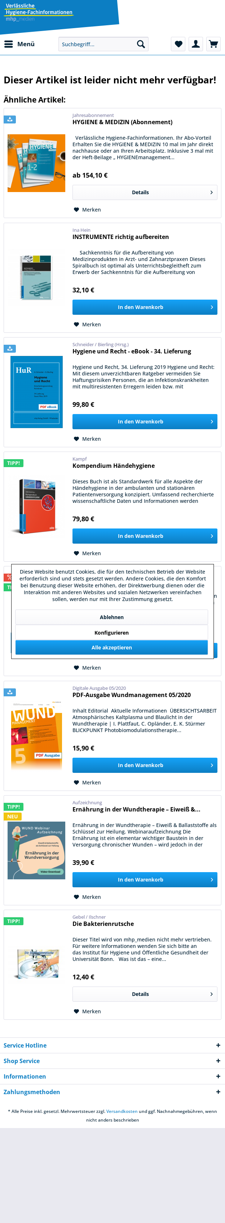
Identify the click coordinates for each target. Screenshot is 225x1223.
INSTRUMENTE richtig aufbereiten (120, 237)
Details (172, 191)
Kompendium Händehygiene (113, 466)
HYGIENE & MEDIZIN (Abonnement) (122, 122)
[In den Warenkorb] (144, 307)
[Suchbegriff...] (103, 44)
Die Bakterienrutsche (103, 924)
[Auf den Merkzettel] (87, 209)
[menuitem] (19, 44)
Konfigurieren (111, 632)
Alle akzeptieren (112, 647)
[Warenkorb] (213, 44)
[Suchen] (141, 44)
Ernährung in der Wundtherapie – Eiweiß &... (136, 809)
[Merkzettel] (178, 44)
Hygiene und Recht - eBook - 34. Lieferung (131, 351)
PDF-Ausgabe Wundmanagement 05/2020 (131, 695)
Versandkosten (122, 1111)
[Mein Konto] (196, 44)
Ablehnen (112, 617)
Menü (19, 43)
